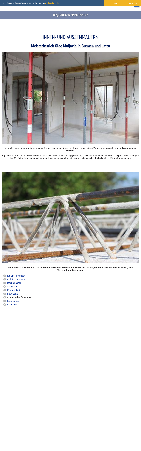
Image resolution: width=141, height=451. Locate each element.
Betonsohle (12, 294)
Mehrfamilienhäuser (17, 279)
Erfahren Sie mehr (52, 2)
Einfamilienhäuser (16, 275)
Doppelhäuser (14, 283)
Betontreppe (13, 304)
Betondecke (13, 301)
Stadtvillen (12, 286)
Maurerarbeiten (14, 290)
